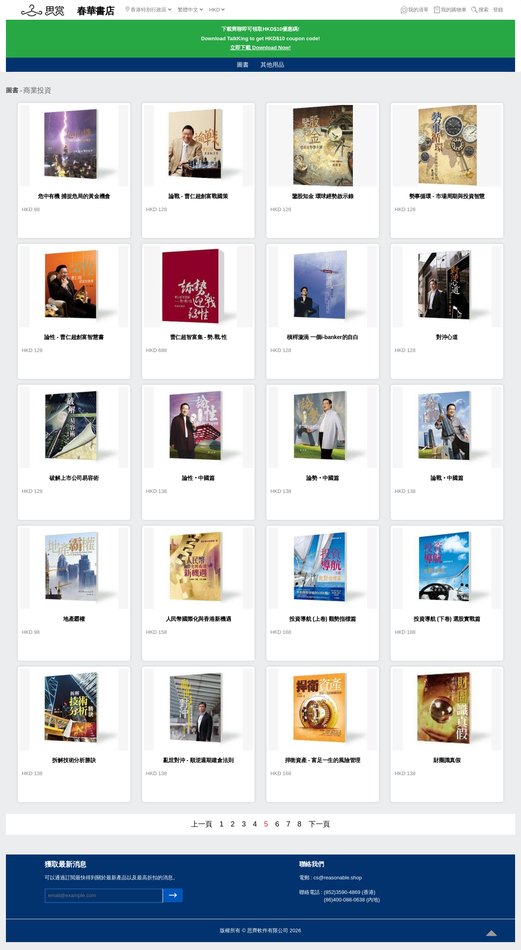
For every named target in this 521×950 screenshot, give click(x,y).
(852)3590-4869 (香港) (349, 892)
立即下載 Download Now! (260, 48)
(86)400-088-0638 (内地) (352, 900)
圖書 (243, 64)
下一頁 (319, 824)
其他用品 (272, 64)
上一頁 (201, 824)
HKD (217, 10)
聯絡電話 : (311, 892)
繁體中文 (190, 10)
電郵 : (306, 878)
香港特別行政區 (148, 9)
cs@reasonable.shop (337, 878)
